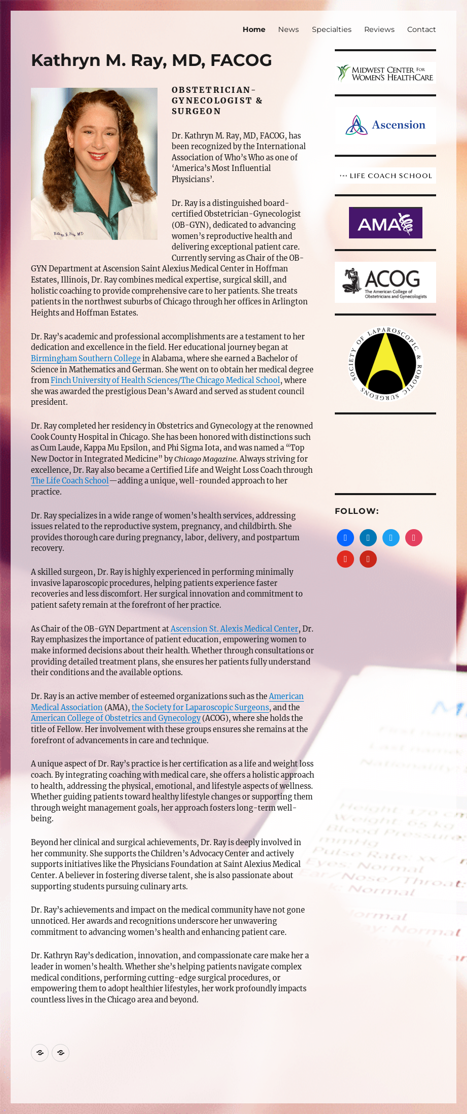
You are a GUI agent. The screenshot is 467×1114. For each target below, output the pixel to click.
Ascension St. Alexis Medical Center (234, 629)
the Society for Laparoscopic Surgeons (200, 707)
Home (254, 29)
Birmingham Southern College (86, 358)
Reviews (379, 29)
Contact (421, 29)
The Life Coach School (70, 480)
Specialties (332, 29)
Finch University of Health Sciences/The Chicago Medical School (165, 380)
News (288, 29)
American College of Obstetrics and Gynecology (116, 718)
